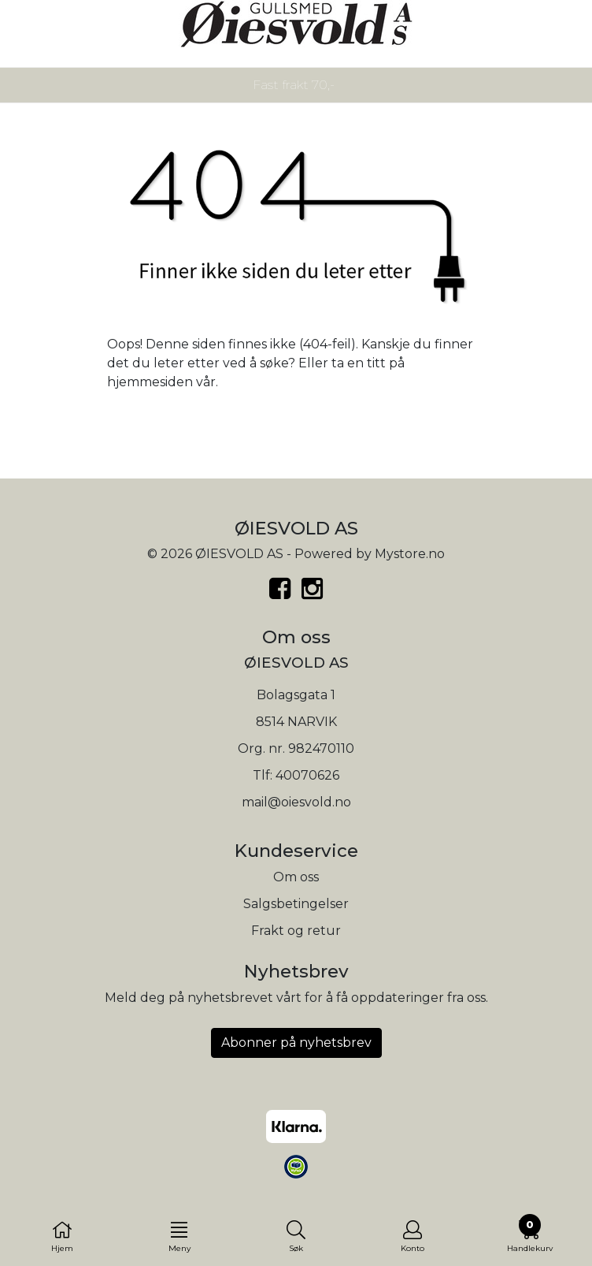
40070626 (307, 775)
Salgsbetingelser (296, 903)
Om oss (296, 876)
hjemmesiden (150, 381)
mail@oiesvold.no (296, 802)
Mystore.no (410, 553)
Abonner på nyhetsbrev (296, 1042)
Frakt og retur (296, 930)
